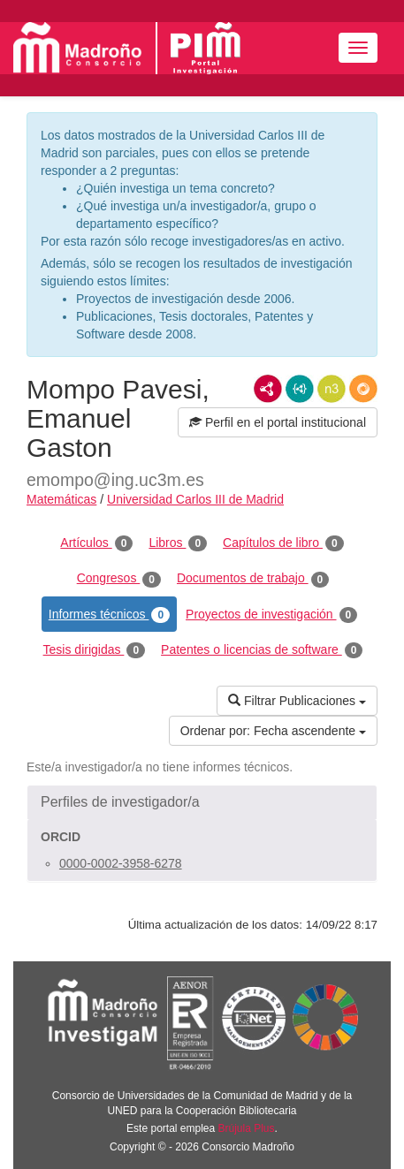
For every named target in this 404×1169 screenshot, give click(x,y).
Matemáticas (61, 499)
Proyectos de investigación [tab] (271, 615)
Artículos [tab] (96, 543)
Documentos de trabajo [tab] (253, 579)
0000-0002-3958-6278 (120, 863)
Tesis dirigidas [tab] (94, 650)
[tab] (202, 802)
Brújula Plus (246, 1128)
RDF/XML (268, 389)
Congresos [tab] (119, 579)
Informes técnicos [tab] (109, 615)
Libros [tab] (178, 543)
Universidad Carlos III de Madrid (195, 499)
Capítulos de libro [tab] (283, 543)
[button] (202, 802)
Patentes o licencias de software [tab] (261, 650)
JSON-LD (300, 389)
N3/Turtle (331, 389)
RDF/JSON (363, 389)
